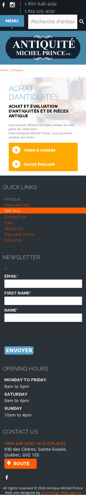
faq (8, 222)
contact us (15, 216)
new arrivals (17, 205)
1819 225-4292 (51, 444)
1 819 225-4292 (40, 10)
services (13, 240)
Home (4, 70)
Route (22, 464)
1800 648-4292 (19, 444)
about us (13, 228)
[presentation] (39, 331)
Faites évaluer (33, 164)
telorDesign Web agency (61, 492)
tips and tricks (19, 234)
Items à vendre (33, 150)
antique (12, 199)
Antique (16, 70)
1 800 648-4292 (41, 3)
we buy (12, 210)
